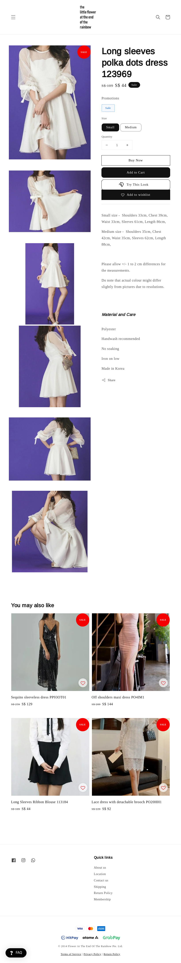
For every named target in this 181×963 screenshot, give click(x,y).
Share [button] (109, 380)
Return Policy (103, 893)
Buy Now (136, 160)
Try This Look (133, 184)
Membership (102, 899)
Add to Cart (136, 172)
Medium (131, 127)
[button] (13, 17)
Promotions (110, 98)
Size (104, 118)
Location (100, 874)
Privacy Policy (92, 954)
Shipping (100, 886)
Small (110, 127)
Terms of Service (71, 954)
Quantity (107, 136)
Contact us (101, 880)
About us (100, 867)
